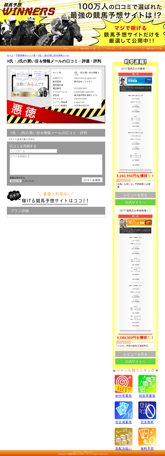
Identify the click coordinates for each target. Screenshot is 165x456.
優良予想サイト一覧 (88, 49)
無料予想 (147, 439)
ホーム (66, 49)
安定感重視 (124, 412)
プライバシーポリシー (82, 452)
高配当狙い (124, 439)
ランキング (110, 49)
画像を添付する (17, 177)
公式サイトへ (135, 202)
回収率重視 (147, 386)
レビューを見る (135, 195)
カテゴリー (132, 49)
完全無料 (147, 412)
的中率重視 (124, 386)
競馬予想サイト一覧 (154, 49)
